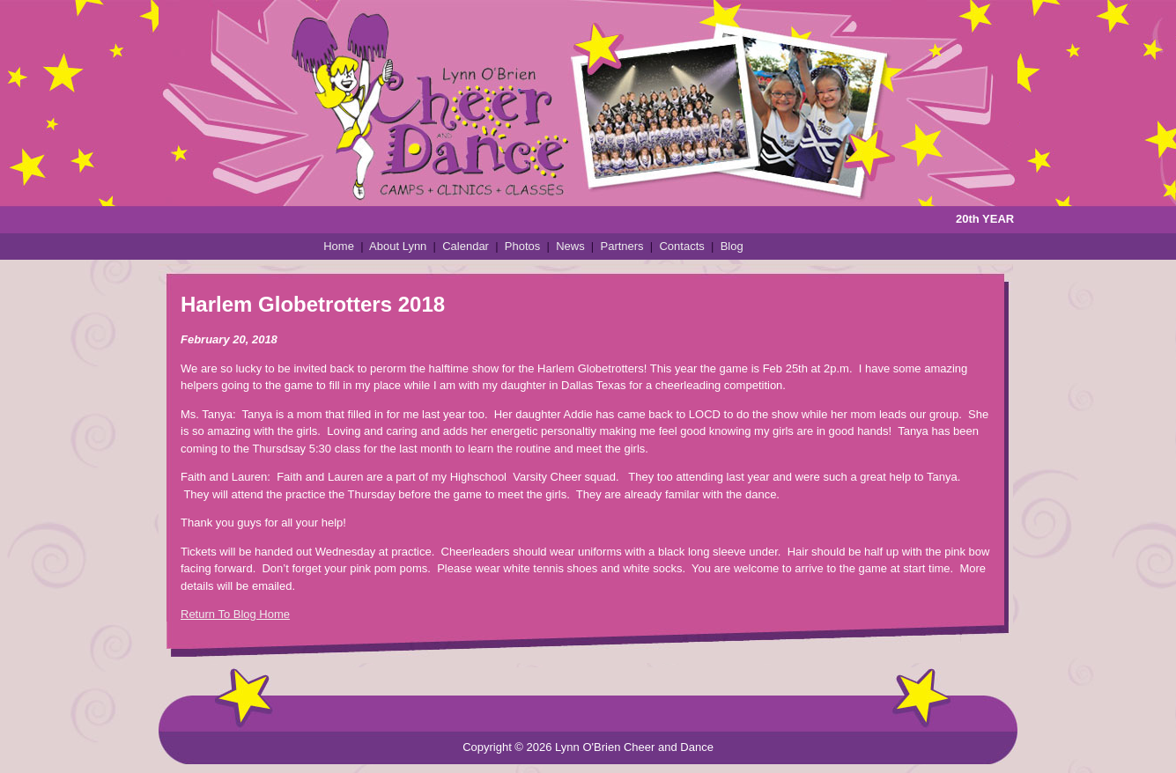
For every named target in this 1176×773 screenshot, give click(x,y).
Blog (732, 246)
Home (338, 246)
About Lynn (397, 246)
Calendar (465, 246)
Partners (621, 246)
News (570, 246)
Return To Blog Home (235, 614)
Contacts (681, 246)
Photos (522, 246)
